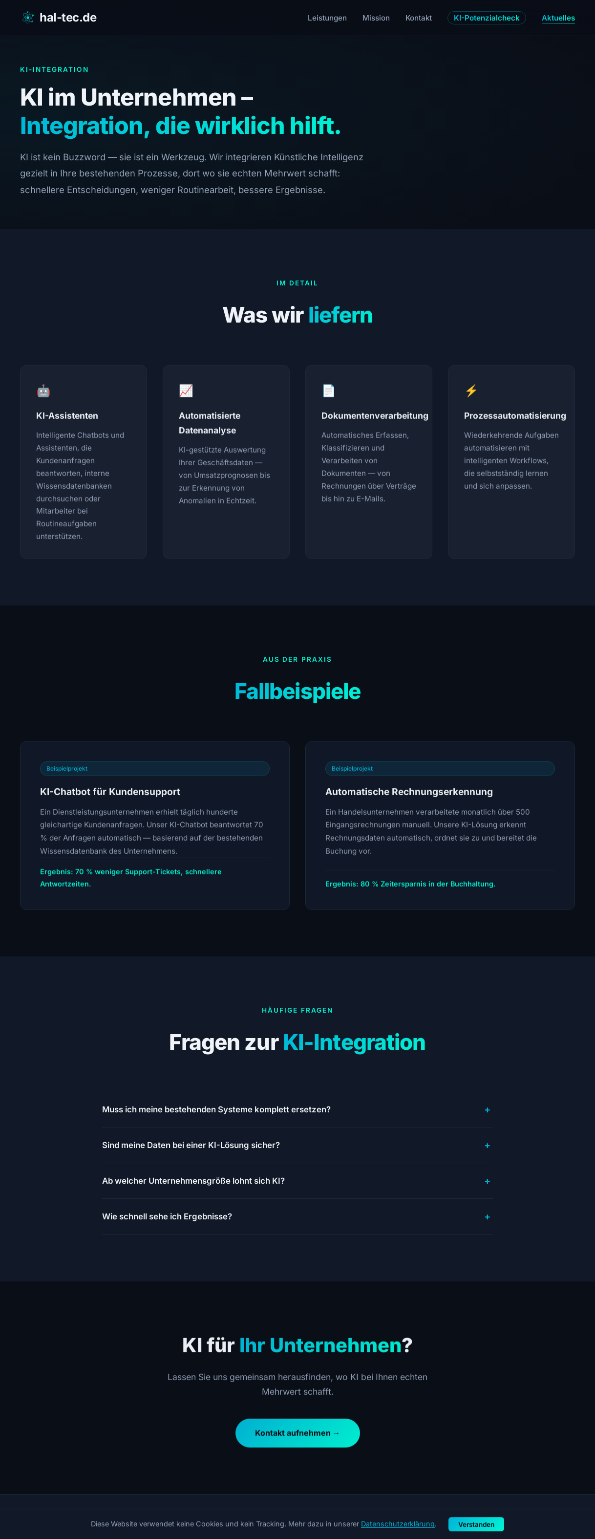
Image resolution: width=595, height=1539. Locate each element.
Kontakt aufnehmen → (297, 1436)
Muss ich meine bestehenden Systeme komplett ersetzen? (297, 1109)
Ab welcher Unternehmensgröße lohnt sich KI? (297, 1181)
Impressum (502, 1517)
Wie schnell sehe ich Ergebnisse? (297, 1216)
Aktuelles (558, 17)
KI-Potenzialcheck (487, 17)
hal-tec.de (58, 17)
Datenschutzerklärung (398, 1534)
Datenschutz (553, 1517)
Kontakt (418, 17)
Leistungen (327, 17)
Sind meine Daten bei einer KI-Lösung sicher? (297, 1145)
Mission (376, 17)
